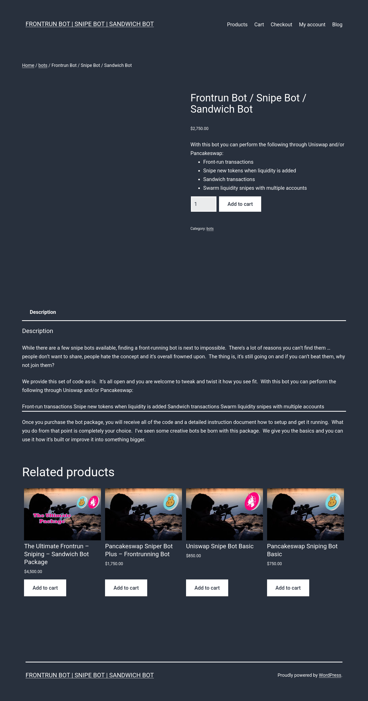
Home (28, 65)
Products (237, 24)
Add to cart (240, 204)
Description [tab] (43, 312)
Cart (259, 24)
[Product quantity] (203, 204)
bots (42, 65)
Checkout (281, 24)
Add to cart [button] (45, 588)
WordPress (330, 675)
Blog (337, 24)
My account (312, 24)
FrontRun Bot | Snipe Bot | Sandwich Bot (90, 24)
